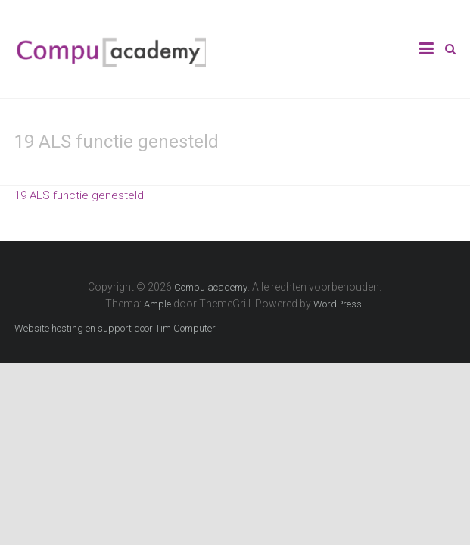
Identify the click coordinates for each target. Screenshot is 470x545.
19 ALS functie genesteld (79, 195)
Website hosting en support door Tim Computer (115, 328)
